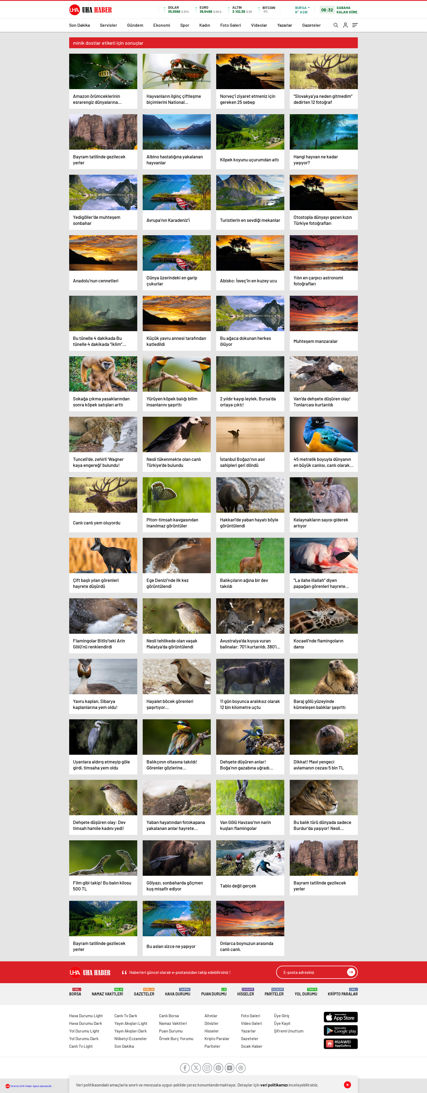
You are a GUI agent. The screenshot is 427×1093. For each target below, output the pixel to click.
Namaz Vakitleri (107, 992)
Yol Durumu (306, 992)
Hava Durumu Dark (85, 1023)
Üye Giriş (281, 1015)
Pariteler (274, 992)
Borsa (75, 992)
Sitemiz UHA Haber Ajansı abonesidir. (29, 1086)
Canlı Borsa (169, 1015)
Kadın (204, 25)
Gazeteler (311, 25)
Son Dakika (79, 25)
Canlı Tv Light (81, 1046)
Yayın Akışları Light (131, 1023)
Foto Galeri (230, 25)
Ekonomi (161, 25)
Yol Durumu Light (84, 1030)
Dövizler (212, 1023)
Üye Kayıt (282, 1023)
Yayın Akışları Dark (130, 1030)
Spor (184, 25)
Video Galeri (251, 1023)
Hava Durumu (177, 992)
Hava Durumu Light (86, 1015)
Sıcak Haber (252, 1046)
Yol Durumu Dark (84, 1038)
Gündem (135, 25)
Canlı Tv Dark (125, 1015)
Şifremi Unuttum (288, 1030)
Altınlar (211, 1015)
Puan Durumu (214, 992)
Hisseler (245, 992)
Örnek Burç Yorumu (176, 1038)
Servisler (108, 25)
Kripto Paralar (343, 992)
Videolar (259, 25)
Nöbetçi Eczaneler (130, 1038)
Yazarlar (284, 25)
